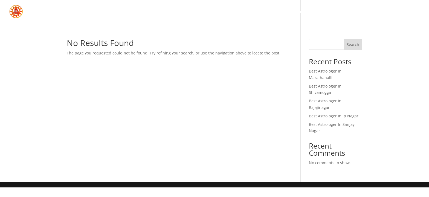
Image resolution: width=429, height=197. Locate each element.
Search (353, 44)
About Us (330, 12)
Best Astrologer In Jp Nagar (333, 115)
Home (301, 12)
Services (363, 12)
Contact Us (404, 12)
